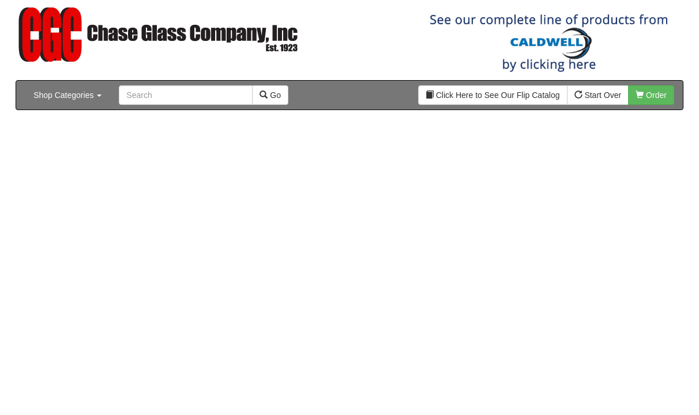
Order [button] (651, 95)
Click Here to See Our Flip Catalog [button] (493, 95)
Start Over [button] (598, 95)
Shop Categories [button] (67, 95)
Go (270, 95)
